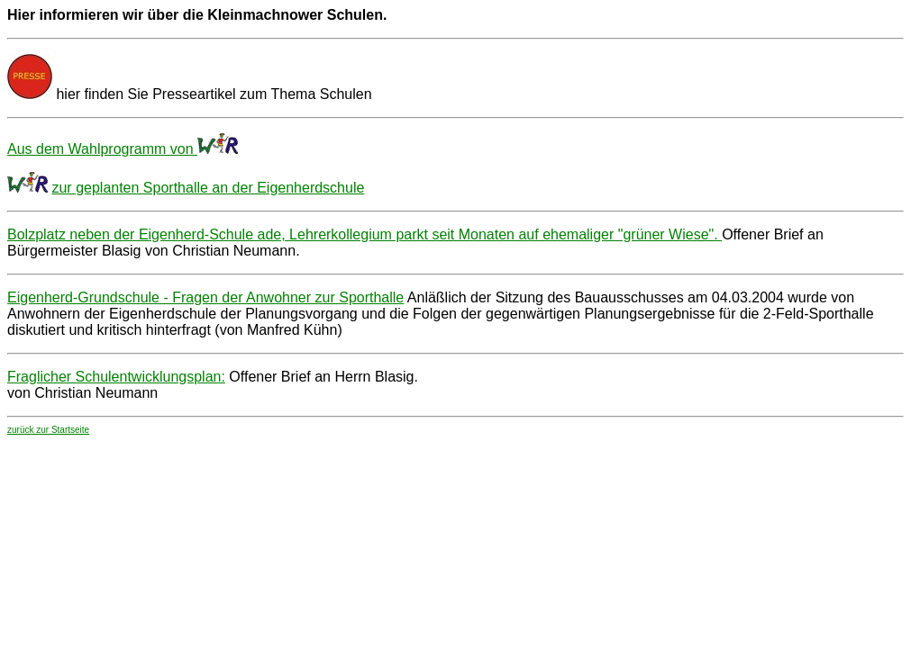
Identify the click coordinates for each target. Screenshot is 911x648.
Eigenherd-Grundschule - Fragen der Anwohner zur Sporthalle (205, 297)
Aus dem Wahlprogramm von (102, 149)
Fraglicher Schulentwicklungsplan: (116, 376)
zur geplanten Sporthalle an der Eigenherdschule (207, 187)
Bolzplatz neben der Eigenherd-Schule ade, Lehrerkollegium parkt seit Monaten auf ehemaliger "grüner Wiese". (364, 234)
